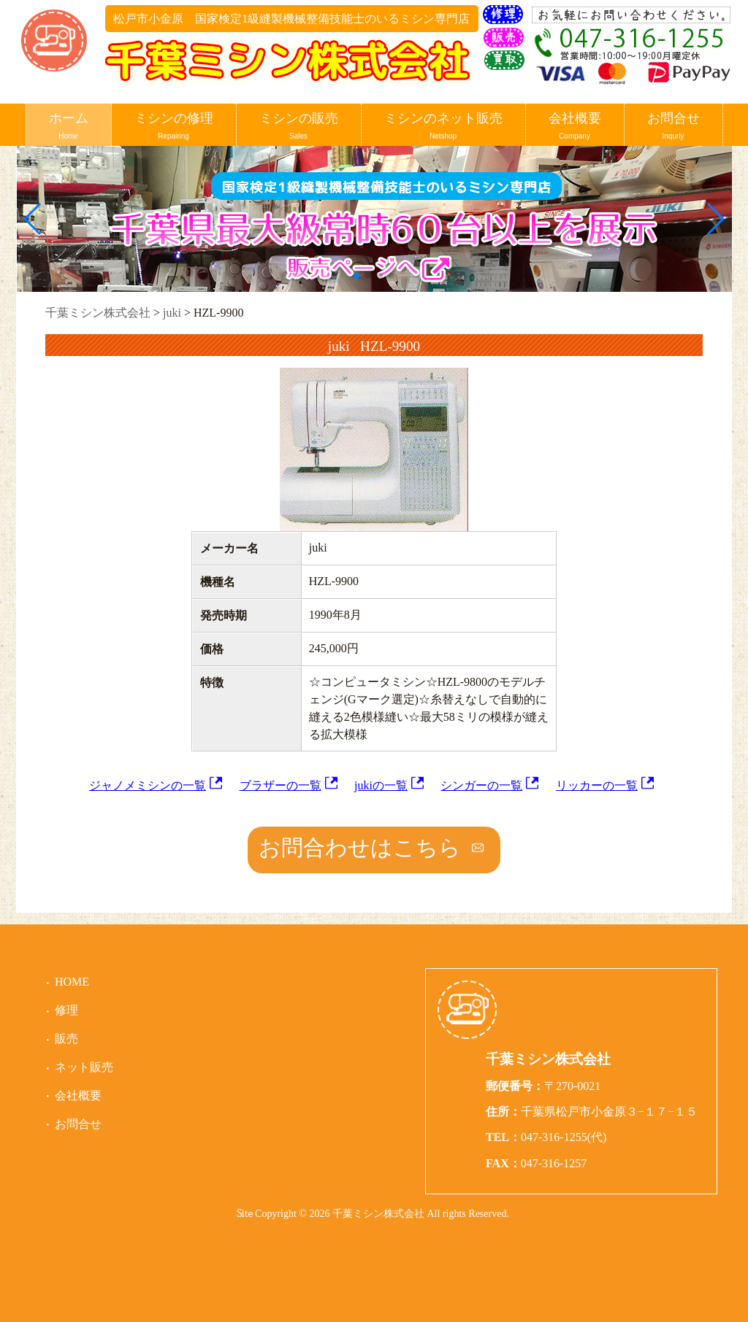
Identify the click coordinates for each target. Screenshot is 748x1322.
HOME (72, 981)
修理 (66, 1010)
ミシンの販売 (298, 126)
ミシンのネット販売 (443, 126)
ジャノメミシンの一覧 (147, 785)
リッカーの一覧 (597, 785)
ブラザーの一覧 (280, 785)
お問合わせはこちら (360, 847)
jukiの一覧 (381, 785)
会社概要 (575, 126)
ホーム (68, 126)
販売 (66, 1038)
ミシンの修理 (173, 126)
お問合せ (673, 126)
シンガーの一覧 (481, 785)
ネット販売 (84, 1067)
